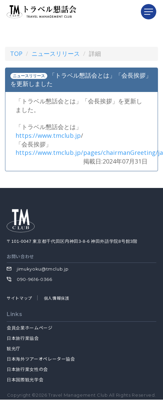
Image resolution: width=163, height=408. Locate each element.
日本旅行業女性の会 (27, 369)
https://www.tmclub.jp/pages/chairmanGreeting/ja (89, 152)
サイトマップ (19, 298)
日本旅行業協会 (23, 338)
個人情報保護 (56, 298)
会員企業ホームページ (30, 327)
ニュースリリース (56, 53)
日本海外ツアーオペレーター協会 (41, 358)
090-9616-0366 (34, 279)
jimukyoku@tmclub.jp (42, 269)
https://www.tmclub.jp (48, 135)
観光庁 (13, 348)
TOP (16, 53)
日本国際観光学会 (25, 379)
